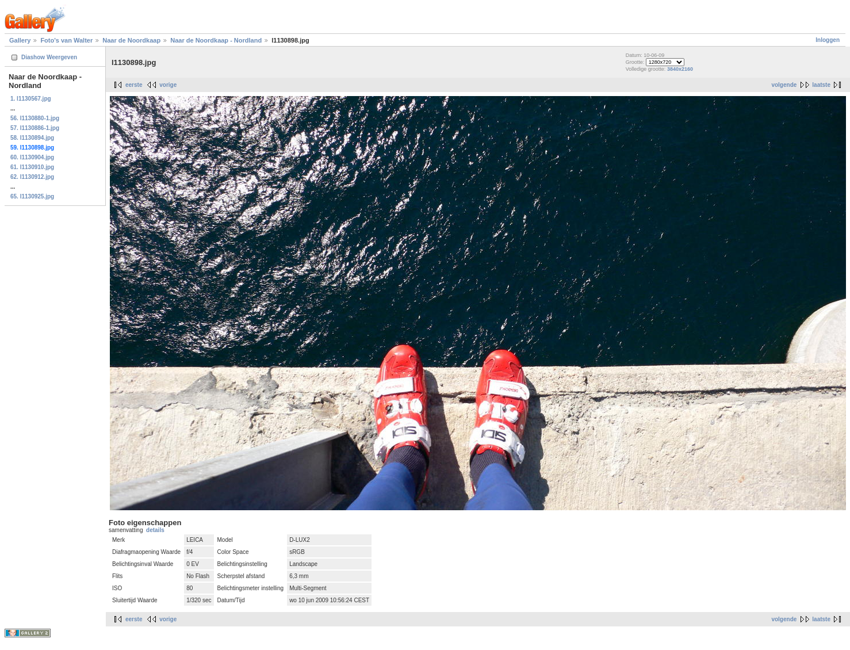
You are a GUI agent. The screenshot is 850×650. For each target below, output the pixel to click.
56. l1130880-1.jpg (34, 118)
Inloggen (827, 40)
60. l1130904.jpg (32, 157)
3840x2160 (680, 69)
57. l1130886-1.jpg (34, 128)
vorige (168, 85)
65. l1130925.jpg (32, 196)
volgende (784, 85)
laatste (821, 85)
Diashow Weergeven (49, 57)
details (155, 530)
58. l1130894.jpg (32, 138)
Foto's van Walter (66, 40)
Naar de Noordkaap (131, 40)
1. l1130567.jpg (30, 98)
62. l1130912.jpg (32, 177)
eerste (133, 85)
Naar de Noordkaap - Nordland (216, 40)
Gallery (19, 40)
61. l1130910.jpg (32, 167)
